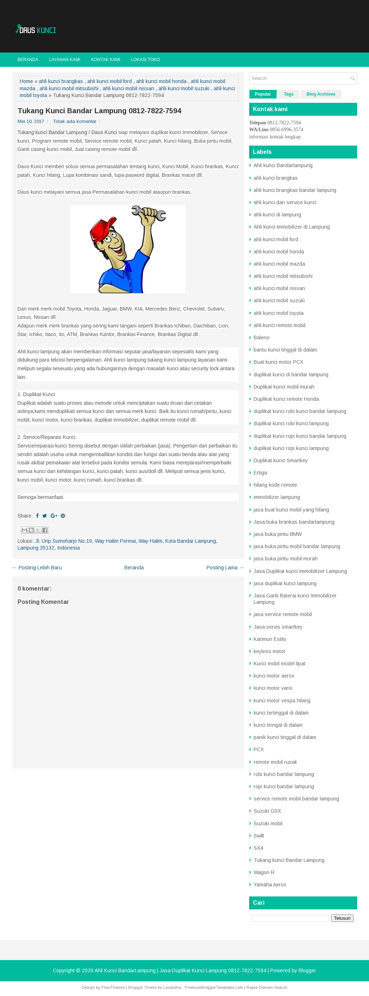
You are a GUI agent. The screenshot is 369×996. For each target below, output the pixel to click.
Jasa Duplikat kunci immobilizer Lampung (300, 571)
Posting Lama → (225, 567)
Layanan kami (64, 59)
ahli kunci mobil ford (109, 81)
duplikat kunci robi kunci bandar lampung (300, 411)
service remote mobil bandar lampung (296, 799)
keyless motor (270, 651)
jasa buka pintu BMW (278, 534)
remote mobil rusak (275, 762)
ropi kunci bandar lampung (284, 786)
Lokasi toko (145, 59)
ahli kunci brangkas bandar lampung (295, 190)
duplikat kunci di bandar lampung (291, 374)
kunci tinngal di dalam (278, 725)
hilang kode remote (275, 485)
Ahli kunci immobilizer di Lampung (292, 227)
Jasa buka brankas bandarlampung (294, 522)
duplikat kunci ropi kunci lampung (291, 448)
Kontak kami (105, 59)
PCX (259, 749)
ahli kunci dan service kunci (285, 202)
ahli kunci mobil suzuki (183, 88)
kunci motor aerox (274, 676)
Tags (289, 94)
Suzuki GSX (267, 811)
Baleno (261, 337)
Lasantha (172, 987)
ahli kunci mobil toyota (279, 313)
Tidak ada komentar (74, 121)
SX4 (258, 848)
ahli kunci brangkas (61, 81)
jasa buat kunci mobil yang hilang (291, 510)
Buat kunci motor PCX (278, 362)
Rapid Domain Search (266, 987)
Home (26, 81)
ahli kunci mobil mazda (279, 264)
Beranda (28, 59)
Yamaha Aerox (270, 884)
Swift (259, 836)
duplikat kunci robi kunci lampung (291, 423)
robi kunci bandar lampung (284, 774)
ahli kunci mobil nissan (128, 88)
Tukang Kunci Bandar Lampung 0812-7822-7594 (99, 111)
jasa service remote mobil (283, 614)
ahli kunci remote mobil (279, 325)
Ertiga (260, 473)
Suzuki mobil (268, 823)
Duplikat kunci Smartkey (281, 460)
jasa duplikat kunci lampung (285, 583)
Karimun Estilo (270, 639)
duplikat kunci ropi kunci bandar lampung (300, 436)
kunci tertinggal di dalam (281, 713)
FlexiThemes (113, 987)
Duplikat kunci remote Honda (286, 399)
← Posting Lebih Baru (37, 567)
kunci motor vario (273, 688)
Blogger (307, 970)
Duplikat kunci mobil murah (284, 387)
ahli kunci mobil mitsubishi (69, 88)
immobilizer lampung (277, 497)
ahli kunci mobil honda (161, 81)
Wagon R (264, 872)
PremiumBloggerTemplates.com (214, 987)
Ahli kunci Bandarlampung (283, 165)
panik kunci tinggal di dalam (285, 737)
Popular (263, 94)
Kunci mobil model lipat (279, 663)
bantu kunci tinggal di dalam (285, 350)
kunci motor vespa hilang (282, 700)
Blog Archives (320, 94)
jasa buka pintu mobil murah (286, 558)
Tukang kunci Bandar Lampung (289, 860)
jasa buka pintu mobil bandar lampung (297, 546)
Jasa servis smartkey (278, 627)
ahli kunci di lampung (277, 214)
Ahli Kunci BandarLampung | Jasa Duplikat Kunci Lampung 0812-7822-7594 (180, 970)
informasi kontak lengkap (275, 136)
